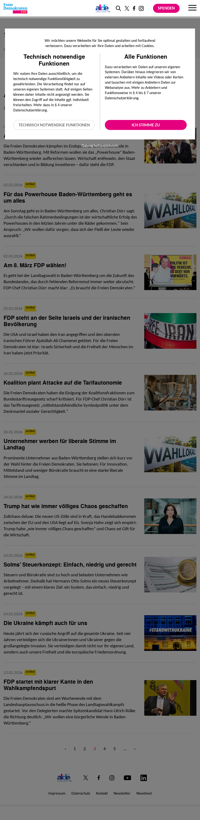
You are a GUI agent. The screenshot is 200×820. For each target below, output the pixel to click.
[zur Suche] (118, 8)
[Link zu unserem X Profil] (127, 8)
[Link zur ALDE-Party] (102, 8)
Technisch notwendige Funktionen (54, 125)
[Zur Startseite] (15, 8)
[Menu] (192, 8)
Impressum (109, 145)
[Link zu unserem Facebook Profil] (134, 8)
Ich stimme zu (146, 125)
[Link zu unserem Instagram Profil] (141, 8)
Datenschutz (91, 145)
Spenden (166, 8)
